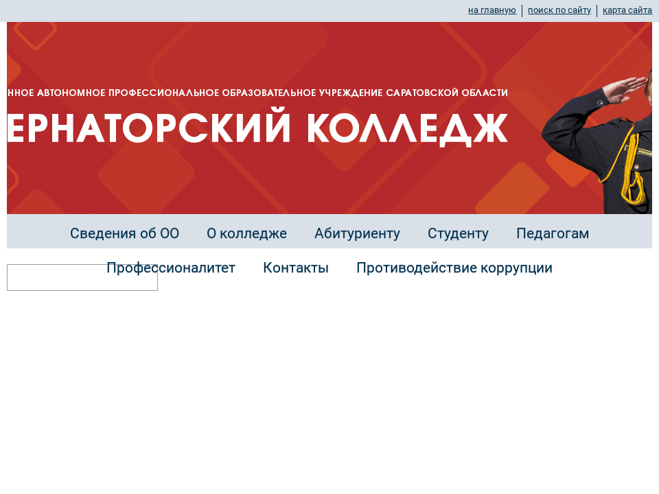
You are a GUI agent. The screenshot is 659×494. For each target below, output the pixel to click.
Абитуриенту (357, 233)
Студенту (458, 233)
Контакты (296, 267)
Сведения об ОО (124, 233)
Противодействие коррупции (454, 267)
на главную (492, 10)
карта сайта (627, 10)
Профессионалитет (170, 267)
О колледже (247, 233)
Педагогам (553, 233)
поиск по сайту (559, 10)
